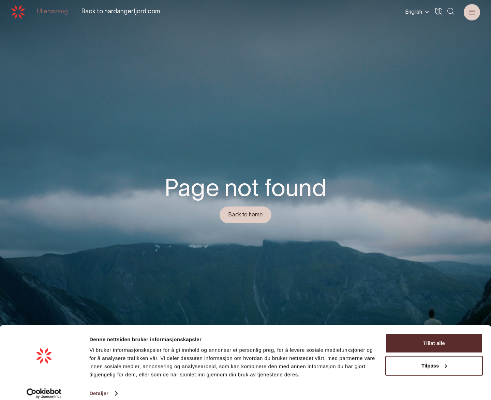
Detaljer (98, 386)
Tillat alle (434, 336)
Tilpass (434, 358)
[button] (416, 12)
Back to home (245, 215)
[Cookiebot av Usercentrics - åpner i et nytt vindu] (44, 387)
